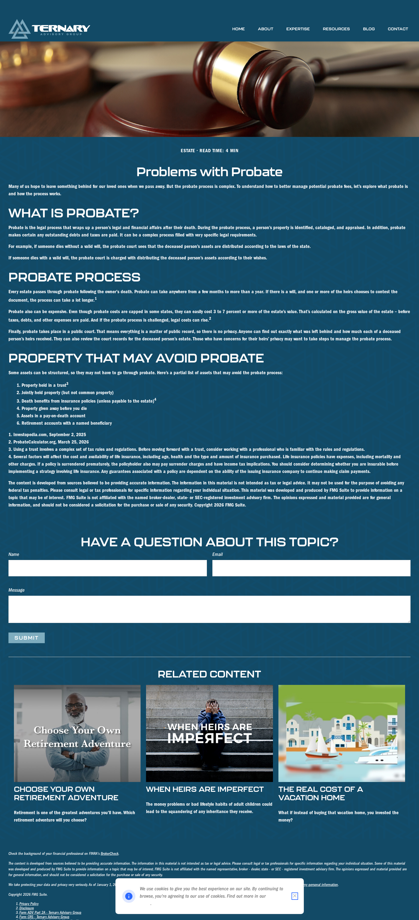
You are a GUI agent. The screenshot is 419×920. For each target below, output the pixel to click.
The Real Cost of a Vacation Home (320, 776)
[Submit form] (26, 621)
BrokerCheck (109, 837)
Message (16, 574)
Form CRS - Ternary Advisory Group (44, 900)
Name (13, 538)
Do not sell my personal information (312, 868)
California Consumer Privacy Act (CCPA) (155, 868)
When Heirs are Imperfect (205, 772)
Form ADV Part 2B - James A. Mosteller (47, 905)
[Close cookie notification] (295, 896)
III (76, 905)
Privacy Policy (28, 887)
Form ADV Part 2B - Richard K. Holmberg (48, 909)
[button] (238, 12)
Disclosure (26, 892)
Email (217, 538)
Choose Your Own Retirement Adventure (66, 776)
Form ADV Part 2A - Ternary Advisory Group (50, 896)
